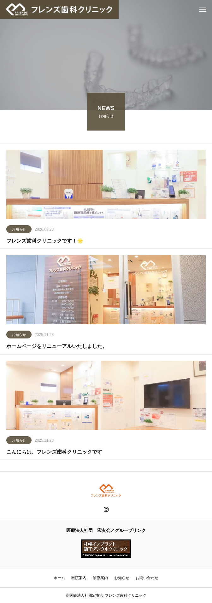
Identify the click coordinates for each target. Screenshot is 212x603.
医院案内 (78, 578)
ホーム (59, 578)
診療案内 (100, 578)
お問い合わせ (147, 578)
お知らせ (19, 230)
